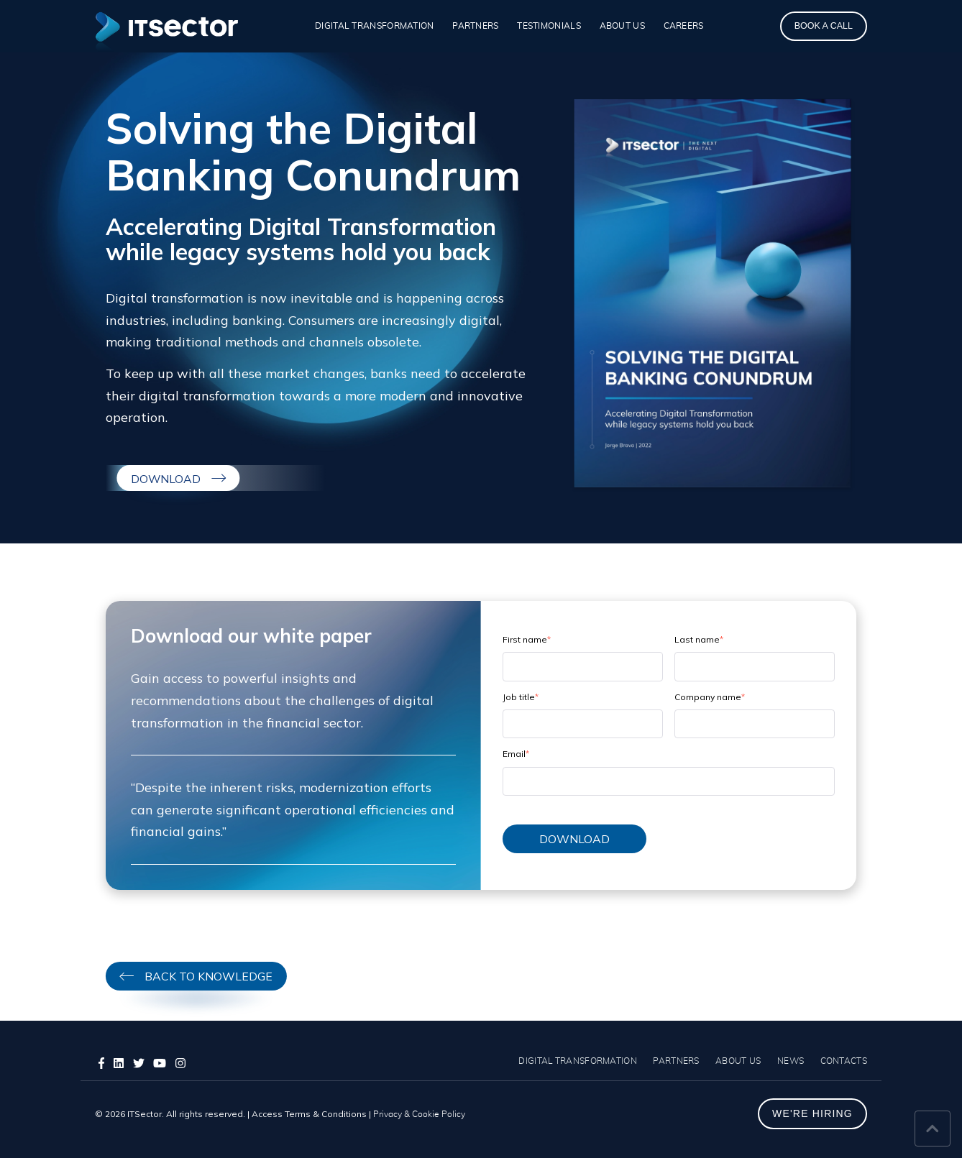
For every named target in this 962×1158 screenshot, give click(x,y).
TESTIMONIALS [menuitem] (549, 26)
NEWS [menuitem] (790, 1061)
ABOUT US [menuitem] (622, 26)
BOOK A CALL (823, 26)
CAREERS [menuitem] (684, 26)
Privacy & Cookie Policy (419, 1114)
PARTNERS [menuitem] (475, 26)
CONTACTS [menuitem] (843, 1061)
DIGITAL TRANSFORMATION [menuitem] (374, 26)
